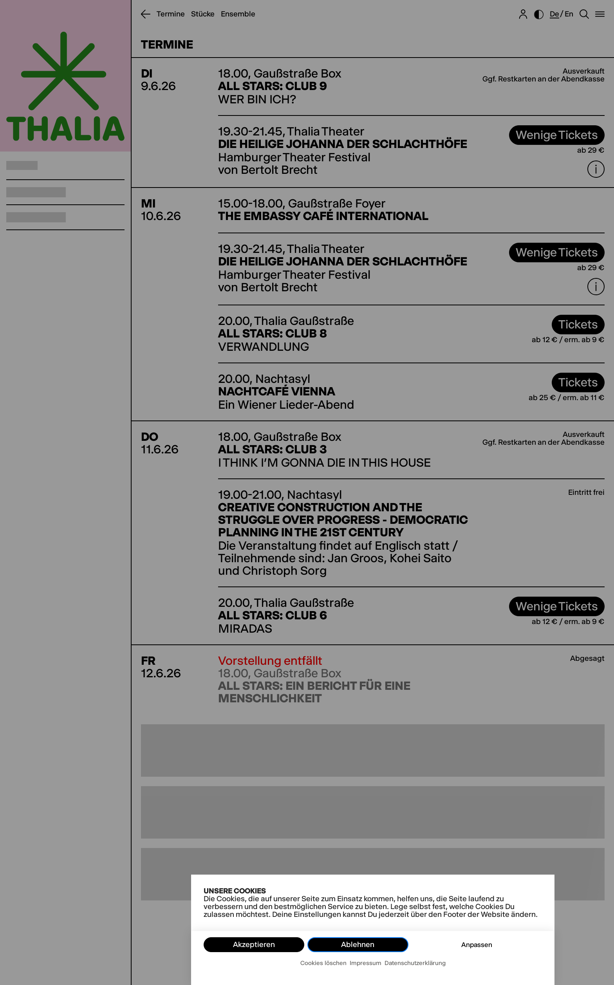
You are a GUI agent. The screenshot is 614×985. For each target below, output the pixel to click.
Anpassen (476, 945)
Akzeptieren (254, 944)
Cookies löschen (323, 963)
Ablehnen (357, 944)
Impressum (365, 963)
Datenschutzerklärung (415, 963)
